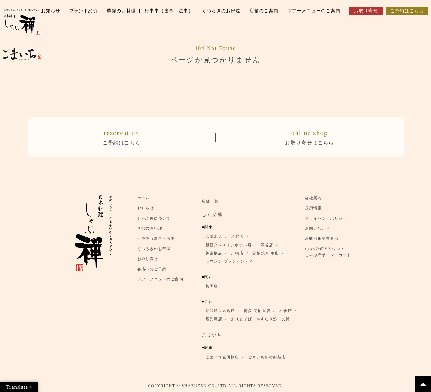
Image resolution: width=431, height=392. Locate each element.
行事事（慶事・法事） (158, 239)
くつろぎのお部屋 (154, 249)
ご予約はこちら (122, 136)
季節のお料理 (149, 229)
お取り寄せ (147, 259)
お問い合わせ (317, 229)
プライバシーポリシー (326, 218)
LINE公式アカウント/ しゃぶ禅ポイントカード (330, 252)
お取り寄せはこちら (310, 136)
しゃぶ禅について (154, 218)
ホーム (143, 198)
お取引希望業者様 (322, 239)
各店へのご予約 (152, 269)
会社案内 (313, 198)
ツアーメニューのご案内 (160, 279)
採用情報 (313, 208)
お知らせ (145, 208)
